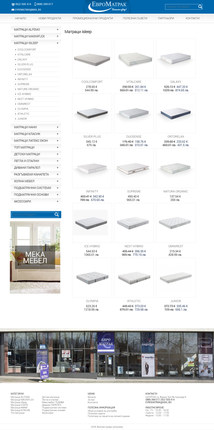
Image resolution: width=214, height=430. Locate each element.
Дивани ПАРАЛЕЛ (51, 405)
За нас (91, 399)
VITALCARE (24, 54)
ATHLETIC (23, 113)
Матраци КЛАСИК (20, 410)
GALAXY (22, 59)
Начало (92, 397)
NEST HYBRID (25, 99)
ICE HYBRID (24, 94)
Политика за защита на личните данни (109, 416)
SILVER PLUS (25, 64)
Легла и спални (50, 399)
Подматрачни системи (54, 407)
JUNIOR (22, 118)
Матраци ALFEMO (20, 397)
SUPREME (23, 84)
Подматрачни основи (53, 410)
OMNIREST (23, 104)
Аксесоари (47, 413)
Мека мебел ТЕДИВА (53, 402)
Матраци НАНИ (19, 407)
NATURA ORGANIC (28, 89)
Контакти (93, 402)
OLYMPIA (22, 108)
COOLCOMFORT (26, 49)
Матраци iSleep (19, 402)
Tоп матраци (18, 413)
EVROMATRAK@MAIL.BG (26, 9)
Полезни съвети (96, 413)
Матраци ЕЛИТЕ (19, 405)
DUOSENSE (24, 69)
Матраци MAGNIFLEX (22, 399)
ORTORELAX (24, 74)
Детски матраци (50, 397)
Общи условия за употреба (102, 411)
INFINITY (22, 79)
